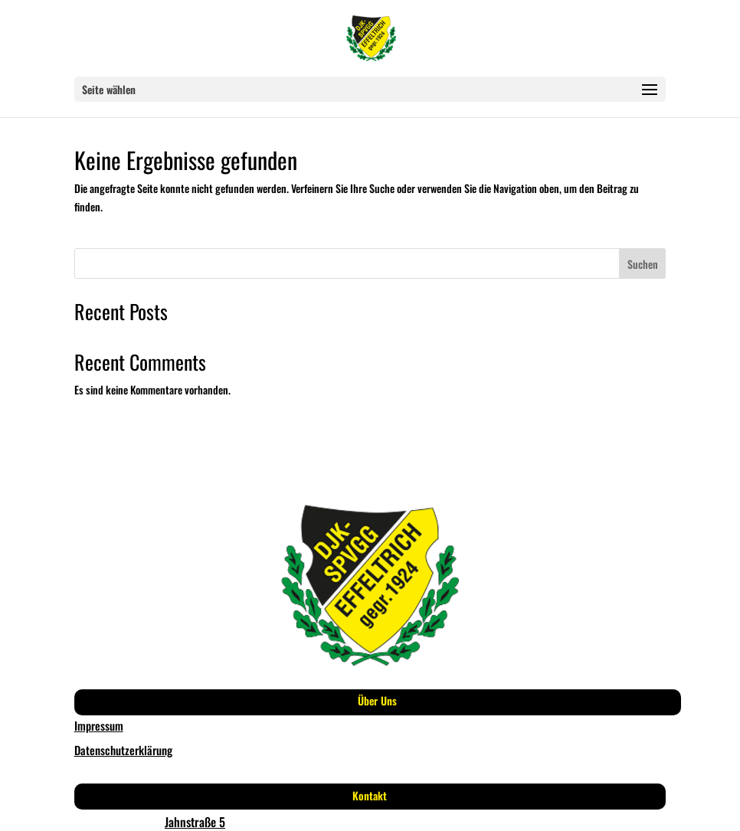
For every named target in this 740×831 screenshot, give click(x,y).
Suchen (642, 264)
